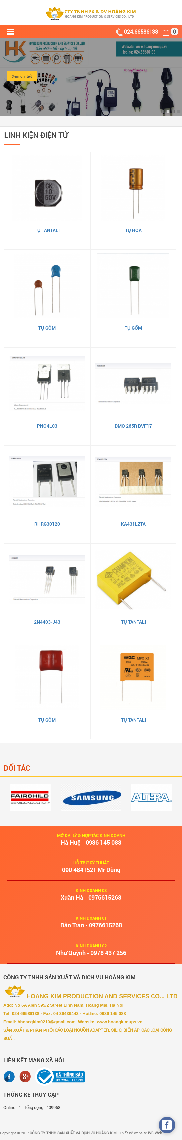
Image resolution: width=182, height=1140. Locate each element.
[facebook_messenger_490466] (167, 1125)
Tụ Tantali (47, 230)
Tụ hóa (133, 230)
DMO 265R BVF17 (133, 426)
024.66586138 (141, 31)
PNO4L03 (47, 426)
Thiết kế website (141, 1132)
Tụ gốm (47, 328)
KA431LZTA (133, 524)
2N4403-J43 (47, 622)
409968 (53, 1107)
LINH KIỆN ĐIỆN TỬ (36, 135)
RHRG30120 (47, 524)
